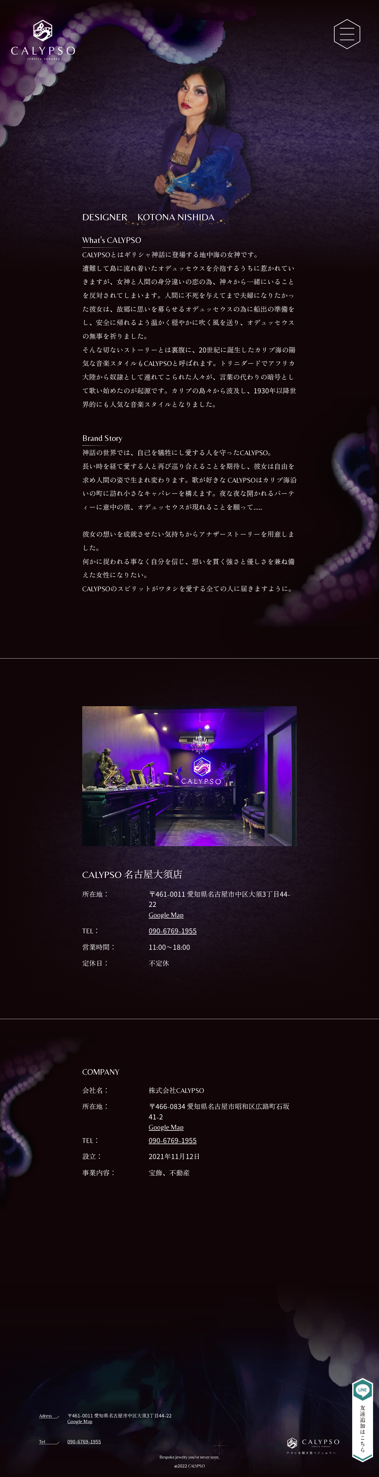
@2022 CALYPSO (189, 1466)
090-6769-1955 (173, 930)
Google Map (166, 914)
